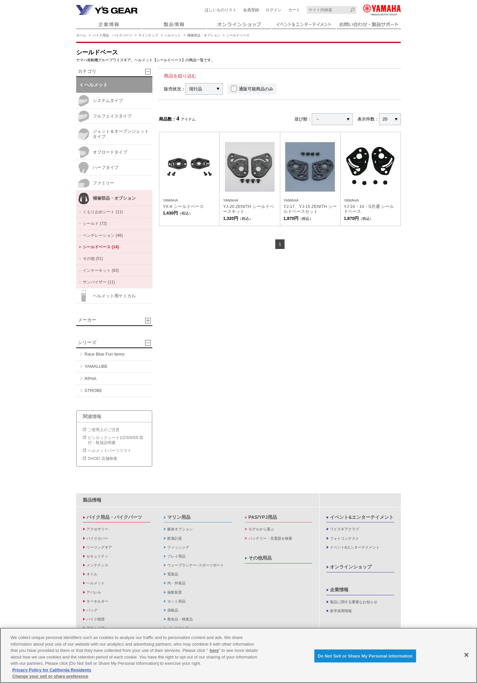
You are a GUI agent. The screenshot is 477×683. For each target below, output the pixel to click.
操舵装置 (174, 592)
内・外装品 (176, 583)
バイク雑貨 (95, 619)
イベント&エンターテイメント (362, 517)
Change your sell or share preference (50, 676)
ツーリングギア (99, 547)
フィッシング (178, 547)
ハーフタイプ (98, 167)
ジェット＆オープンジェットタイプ (113, 134)
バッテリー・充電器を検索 (270, 538)
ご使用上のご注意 (104, 429)
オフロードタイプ (102, 152)
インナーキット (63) (101, 270)
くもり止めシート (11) (103, 212)
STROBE (93, 390)
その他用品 (260, 558)
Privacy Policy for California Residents (51, 669)
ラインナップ (148, 35)
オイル (91, 574)
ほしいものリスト (221, 10)
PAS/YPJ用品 (262, 517)
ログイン (274, 10)
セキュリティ (97, 556)
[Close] (466, 655)
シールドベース (237, 35)
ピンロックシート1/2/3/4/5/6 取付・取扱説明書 (115, 440)
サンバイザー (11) (99, 282)
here (214, 650)
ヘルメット (172, 35)
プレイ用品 (176, 556)
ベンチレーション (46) (103, 235)
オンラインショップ (351, 566)
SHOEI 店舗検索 (102, 458)
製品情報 (92, 500)
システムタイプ (100, 101)
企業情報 (339, 589)
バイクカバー (97, 538)
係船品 (172, 610)
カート (294, 10)
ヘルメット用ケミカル (107, 296)
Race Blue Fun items (104, 354)
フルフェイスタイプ (105, 116)
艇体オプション (180, 529)
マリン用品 (178, 517)
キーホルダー (97, 601)
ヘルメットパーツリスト (110, 450)
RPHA (90, 378)
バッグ (91, 610)
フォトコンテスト (344, 538)
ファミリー (96, 183)
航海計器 (174, 538)
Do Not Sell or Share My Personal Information (365, 655)
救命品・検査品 (180, 619)
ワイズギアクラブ (344, 529)
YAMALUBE (96, 366)
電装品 (172, 574)
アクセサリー (97, 529)
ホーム (81, 35)
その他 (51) (93, 258)
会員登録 (251, 10)
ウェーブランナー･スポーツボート (195, 565)
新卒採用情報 (341, 611)
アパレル (93, 592)
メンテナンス (97, 565)
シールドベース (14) (101, 247)
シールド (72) (95, 223)
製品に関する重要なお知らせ (353, 602)
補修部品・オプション (203, 35)
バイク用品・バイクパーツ (112, 35)
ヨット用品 (176, 601)
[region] (238, 655)
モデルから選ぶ (261, 529)
